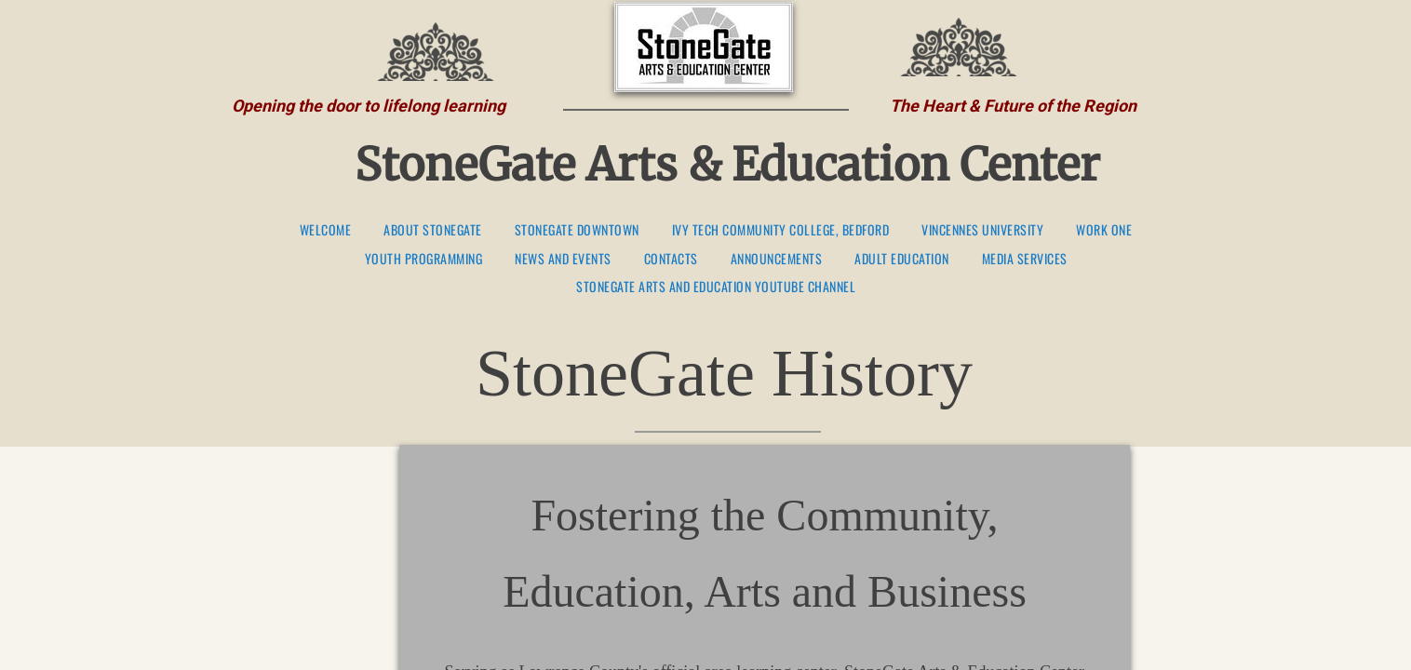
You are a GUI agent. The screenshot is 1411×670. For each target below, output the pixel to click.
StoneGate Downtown (577, 230)
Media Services (1025, 259)
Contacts (671, 259)
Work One (1104, 230)
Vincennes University (982, 230)
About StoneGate (432, 230)
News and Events (563, 259)
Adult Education (901, 259)
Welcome (326, 230)
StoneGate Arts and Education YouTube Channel (715, 287)
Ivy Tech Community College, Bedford (781, 230)
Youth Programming (424, 259)
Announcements (777, 259)
